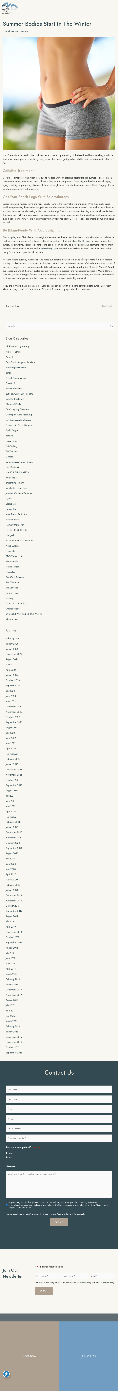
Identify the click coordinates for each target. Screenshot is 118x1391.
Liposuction (11, 513)
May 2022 (11, 747)
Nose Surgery (12, 550)
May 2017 (10, 1020)
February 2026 (13, 643)
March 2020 (12, 884)
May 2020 (11, 873)
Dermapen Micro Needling (19, 419)
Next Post (108, 310)
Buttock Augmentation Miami (19, 398)
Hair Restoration (13, 471)
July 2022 (10, 737)
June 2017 (10, 1015)
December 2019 (14, 899)
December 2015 (14, 1041)
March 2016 (11, 1025)
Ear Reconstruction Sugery (18, 424)
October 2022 (13, 721)
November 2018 (14, 936)
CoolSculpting (9, 242)
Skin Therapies (13, 587)
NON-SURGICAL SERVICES (19, 545)
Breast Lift (10, 387)
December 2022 (14, 711)
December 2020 (14, 837)
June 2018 (10, 962)
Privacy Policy (56, 1218)
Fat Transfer (11, 456)
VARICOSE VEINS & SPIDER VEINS (24, 618)
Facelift (9, 440)
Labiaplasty (11, 508)
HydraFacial (11, 482)
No (10, 1162)
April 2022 (11, 753)
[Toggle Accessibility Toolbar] (6, 1373)
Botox (8, 377)
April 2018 (11, 973)
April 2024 (11, 674)
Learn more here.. (24, 1212)
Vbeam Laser (12, 623)
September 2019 (14, 915)
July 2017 (10, 1010)
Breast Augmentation (16, 382)
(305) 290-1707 (88, 1356)
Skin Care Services (15, 581)
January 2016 (12, 1036)
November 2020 (14, 842)
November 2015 (14, 1046)
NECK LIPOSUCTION (16, 534)
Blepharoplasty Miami (16, 372)
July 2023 (10, 695)
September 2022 (14, 726)
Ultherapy (10, 602)
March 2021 (11, 821)
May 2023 (11, 706)
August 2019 (12, 920)
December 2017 (14, 994)
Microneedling (12, 524)
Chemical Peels (13, 408)
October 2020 (13, 847)
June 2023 (11, 700)
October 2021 (12, 784)
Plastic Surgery (13, 571)
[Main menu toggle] (111, 10)
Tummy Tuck (12, 597)
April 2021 (11, 816)
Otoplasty (10, 555)
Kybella (9, 503)
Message (10, 1170)
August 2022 (12, 732)
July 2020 (10, 863)
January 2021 (12, 831)
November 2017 (14, 999)
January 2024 (12, 679)
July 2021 (10, 800)
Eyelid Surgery (12, 435)
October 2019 (12, 910)
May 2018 (10, 968)
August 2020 (12, 858)
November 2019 (14, 905)
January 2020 (12, 894)
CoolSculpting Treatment (16, 35)
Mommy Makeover (15, 529)
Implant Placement (15, 487)
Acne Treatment (13, 356)
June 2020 (11, 868)
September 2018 (14, 947)
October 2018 (12, 941)
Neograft (10, 539)
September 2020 (14, 852)
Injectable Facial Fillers (16, 492)
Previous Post (11, 310)
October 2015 (12, 1051)
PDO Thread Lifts (14, 560)
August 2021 (12, 795)
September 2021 (14, 789)
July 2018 (10, 957)
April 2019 (11, 931)
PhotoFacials (12, 566)
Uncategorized (13, 613)
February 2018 (13, 983)
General (9, 461)
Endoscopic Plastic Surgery (19, 429)
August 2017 (12, 1004)
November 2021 (14, 779)
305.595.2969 (31, 294)
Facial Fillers (11, 445)
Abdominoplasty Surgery (17, 351)
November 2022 (14, 716)
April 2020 (11, 878)
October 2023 (13, 685)
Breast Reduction (14, 393)
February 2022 (13, 763)
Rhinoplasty (11, 576)
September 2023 (14, 690)
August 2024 (12, 664)
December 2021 (14, 774)
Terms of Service (73, 1218)
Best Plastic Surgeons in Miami (20, 366)
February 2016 (13, 1031)
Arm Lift (9, 361)
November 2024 (14, 658)
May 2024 (11, 669)
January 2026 (12, 648)
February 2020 (13, 889)
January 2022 (12, 768)
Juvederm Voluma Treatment (19, 497)
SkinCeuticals (12, 592)
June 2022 (11, 742)
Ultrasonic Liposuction (16, 608)
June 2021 (10, 805)
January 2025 (12, 653)
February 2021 (13, 826)
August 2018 (12, 952)
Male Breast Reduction (17, 518)
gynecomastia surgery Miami (19, 466)
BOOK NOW (29, 1356)
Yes (10, 1158)
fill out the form (49, 294)
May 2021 (10, 810)
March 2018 (11, 978)
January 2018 (12, 989)
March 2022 (12, 758)
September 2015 (14, 1057)
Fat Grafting (11, 450)
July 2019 (10, 926)
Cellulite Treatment (15, 403)
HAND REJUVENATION (17, 476)
